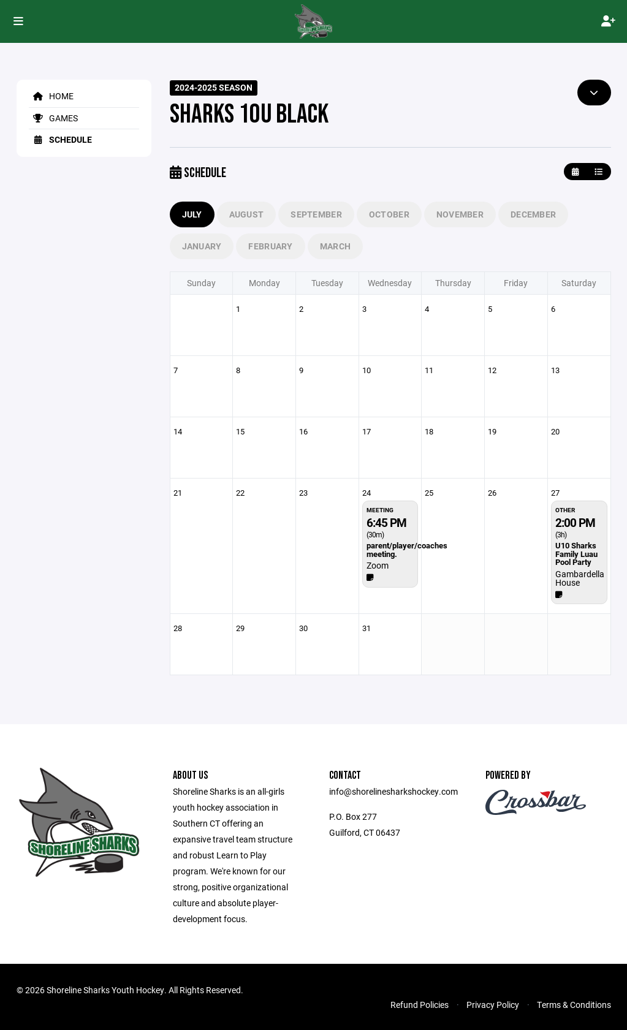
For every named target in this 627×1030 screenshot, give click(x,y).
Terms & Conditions (574, 1004)
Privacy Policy (492, 1004)
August (246, 214)
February (270, 246)
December (533, 214)
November (460, 214)
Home (51, 96)
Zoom (378, 565)
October (389, 214)
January (202, 246)
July (192, 214)
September (316, 214)
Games (53, 118)
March (335, 246)
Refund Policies (419, 1004)
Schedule (60, 139)
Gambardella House (579, 578)
